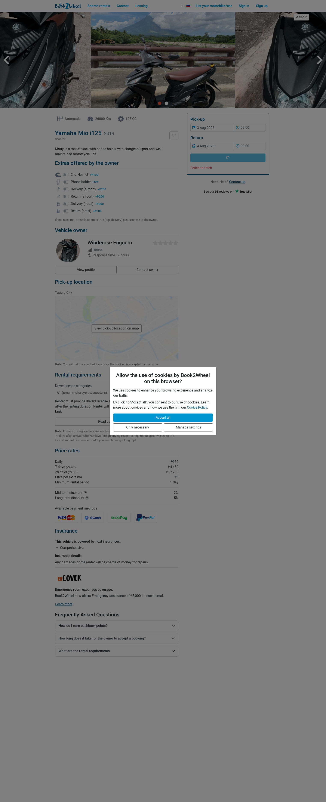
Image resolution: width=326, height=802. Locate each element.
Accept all (163, 417)
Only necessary (137, 427)
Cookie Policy (197, 407)
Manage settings (188, 427)
